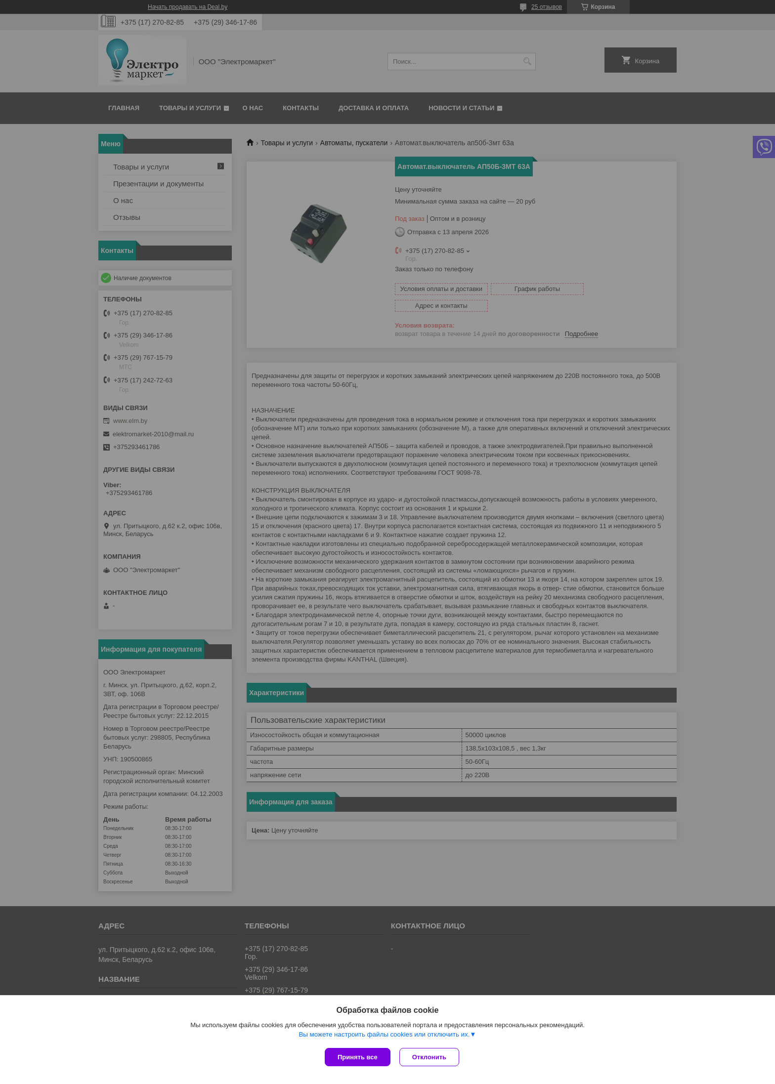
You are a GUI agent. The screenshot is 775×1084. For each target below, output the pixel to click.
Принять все (358, 1057)
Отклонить (430, 1057)
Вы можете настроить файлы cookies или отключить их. (384, 1035)
